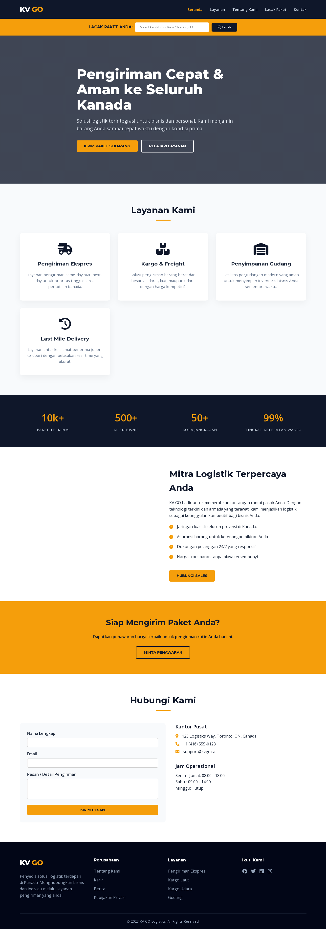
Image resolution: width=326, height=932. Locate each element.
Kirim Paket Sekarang (107, 146)
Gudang (175, 900)
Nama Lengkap (41, 733)
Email (32, 754)
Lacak (224, 27)
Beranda (195, 9)
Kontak (300, 9)
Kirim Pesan (92, 813)
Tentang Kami (245, 9)
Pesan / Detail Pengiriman (51, 774)
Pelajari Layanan (167, 146)
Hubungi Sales (192, 575)
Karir (98, 883)
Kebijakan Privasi (110, 900)
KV (31, 9)
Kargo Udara (180, 891)
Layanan (217, 9)
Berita (99, 891)
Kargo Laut (178, 883)
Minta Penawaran (163, 652)
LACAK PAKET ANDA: (110, 27)
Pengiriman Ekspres (186, 874)
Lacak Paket (275, 9)
